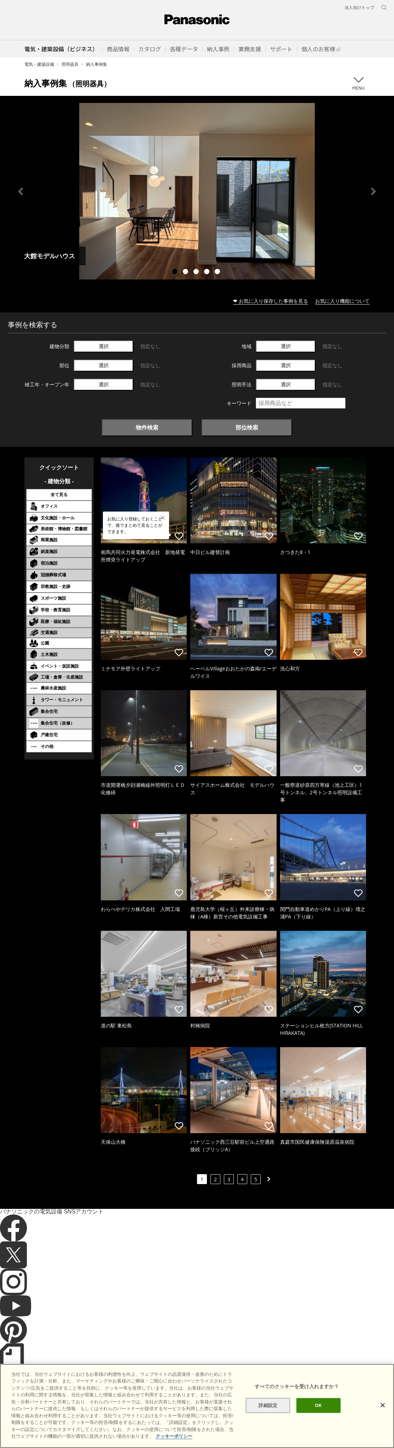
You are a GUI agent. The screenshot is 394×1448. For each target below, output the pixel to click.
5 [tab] (218, 272)
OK (318, 1418)
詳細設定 (268, 1418)
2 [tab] (186, 272)
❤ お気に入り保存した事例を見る (270, 301)
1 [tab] (175, 272)
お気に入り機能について (342, 301)
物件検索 (147, 427)
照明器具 (70, 64)
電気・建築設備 (39, 64)
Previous (20, 191)
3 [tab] (197, 272)
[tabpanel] (197, 191)
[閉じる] (382, 1419)
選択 (104, 346)
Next (373, 191)
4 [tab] (207, 272)
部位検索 (247, 427)
